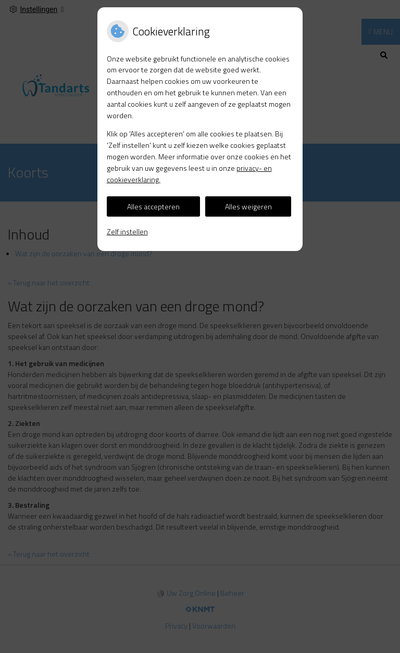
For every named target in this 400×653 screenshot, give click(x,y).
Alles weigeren (248, 206)
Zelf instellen (127, 231)
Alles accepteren (153, 206)
